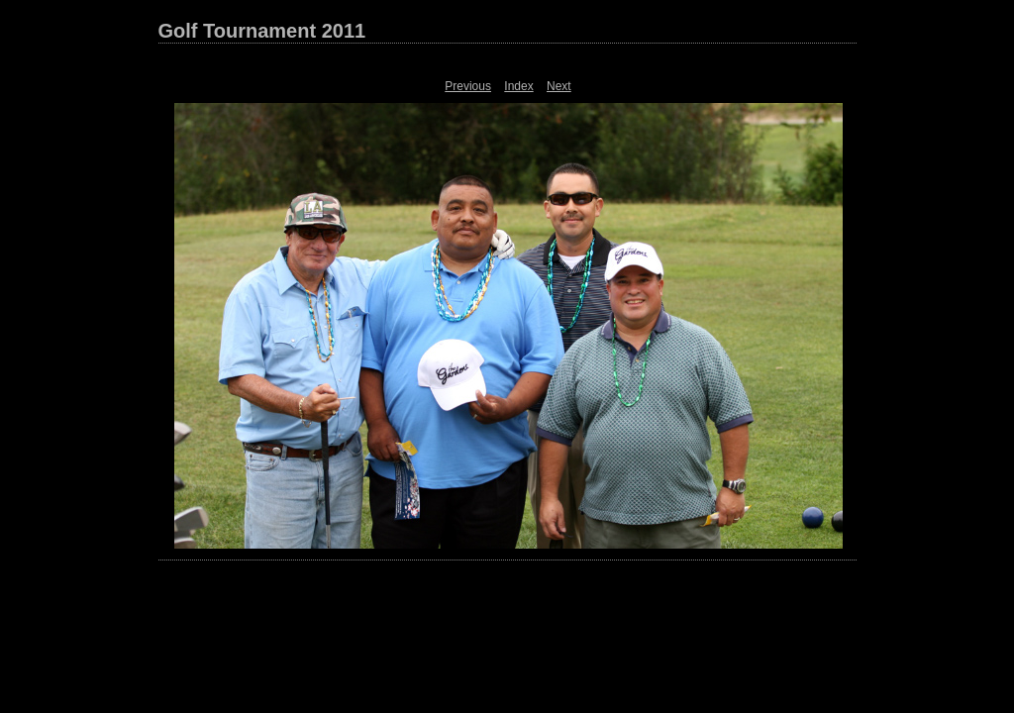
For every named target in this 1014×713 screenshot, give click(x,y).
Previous (468, 86)
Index (518, 86)
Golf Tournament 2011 (262, 31)
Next (559, 86)
